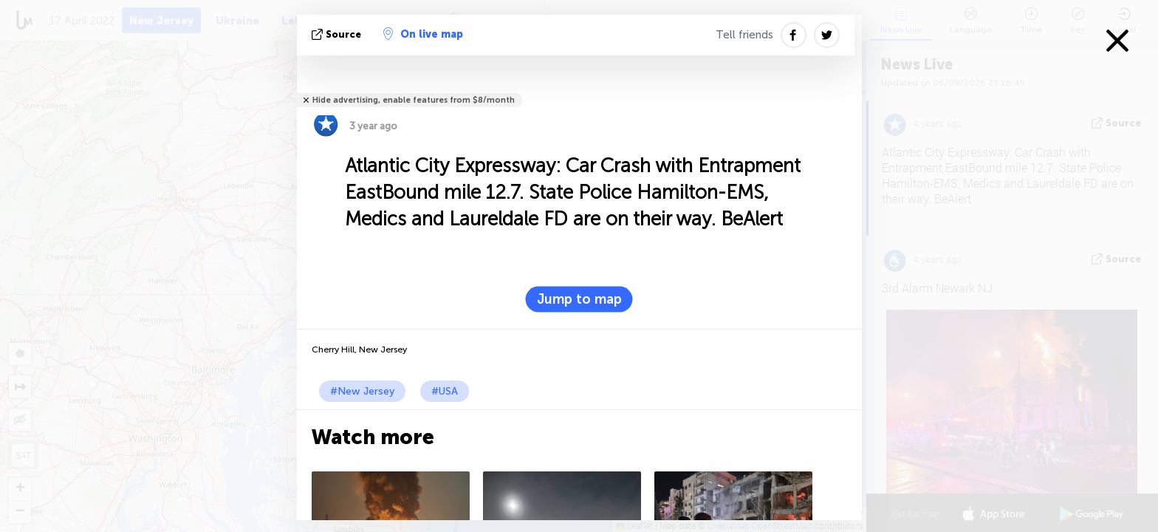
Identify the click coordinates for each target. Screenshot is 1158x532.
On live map (423, 34)
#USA (444, 391)
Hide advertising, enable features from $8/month (413, 100)
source (338, 34)
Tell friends (744, 34)
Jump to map (579, 299)
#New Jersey (362, 391)
